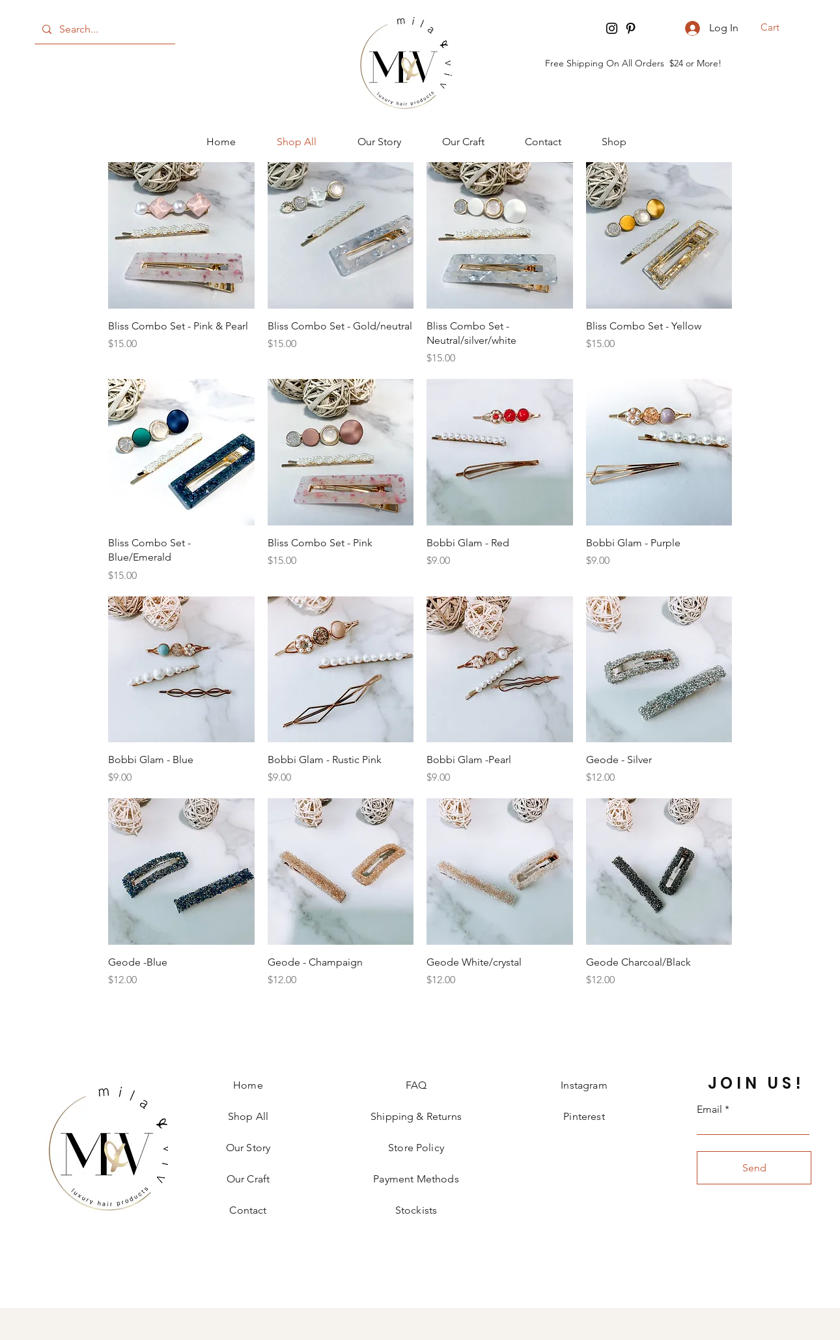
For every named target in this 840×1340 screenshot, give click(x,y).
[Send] (754, 1167)
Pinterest (583, 1116)
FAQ (416, 1085)
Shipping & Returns (416, 1116)
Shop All (248, 1116)
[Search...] (103, 29)
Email (709, 1109)
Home (248, 1085)
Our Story (248, 1147)
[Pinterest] (630, 28)
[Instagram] (611, 28)
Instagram (584, 1085)
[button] (778, 27)
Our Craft (248, 1179)
